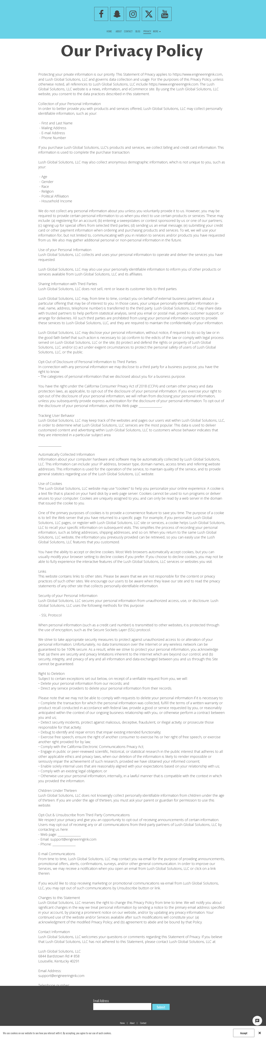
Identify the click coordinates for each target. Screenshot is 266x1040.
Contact (143, 1023)
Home (122, 1023)
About (132, 1023)
